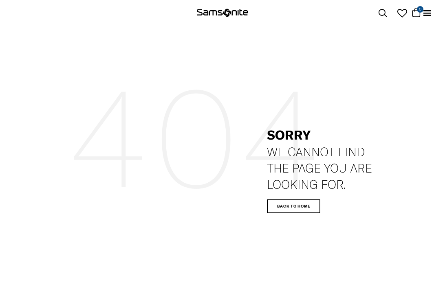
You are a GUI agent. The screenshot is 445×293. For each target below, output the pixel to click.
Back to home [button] (294, 205)
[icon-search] (383, 13)
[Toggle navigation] (427, 13)
